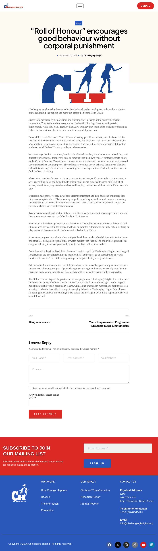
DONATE (145, 5)
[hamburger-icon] (79, 6)
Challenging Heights (93, 55)
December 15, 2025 (68, 55)
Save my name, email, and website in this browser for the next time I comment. (71, 388)
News (78, 23)
